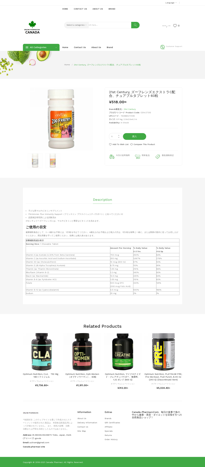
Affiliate (108, 427)
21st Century (130, 109)
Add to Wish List (120, 144)
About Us (81, 418)
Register (154, 25)
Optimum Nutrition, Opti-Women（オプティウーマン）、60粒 (82, 375)
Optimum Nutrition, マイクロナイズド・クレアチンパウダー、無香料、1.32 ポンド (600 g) (123, 377)
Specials (109, 431)
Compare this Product (146, 144)
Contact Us (82, 427)
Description (102, 199)
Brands (108, 418)
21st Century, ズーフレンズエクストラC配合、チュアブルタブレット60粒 (107, 65)
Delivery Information (87, 422)
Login (165, 25)
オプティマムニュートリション (42, 381)
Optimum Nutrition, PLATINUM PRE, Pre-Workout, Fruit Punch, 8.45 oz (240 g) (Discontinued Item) (163, 377)
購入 (134, 136)
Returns (108, 435)
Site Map (81, 431)
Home (67, 64)
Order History (111, 439)
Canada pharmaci (54, 462)
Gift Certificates (112, 422)
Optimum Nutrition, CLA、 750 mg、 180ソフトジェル (42, 375)
